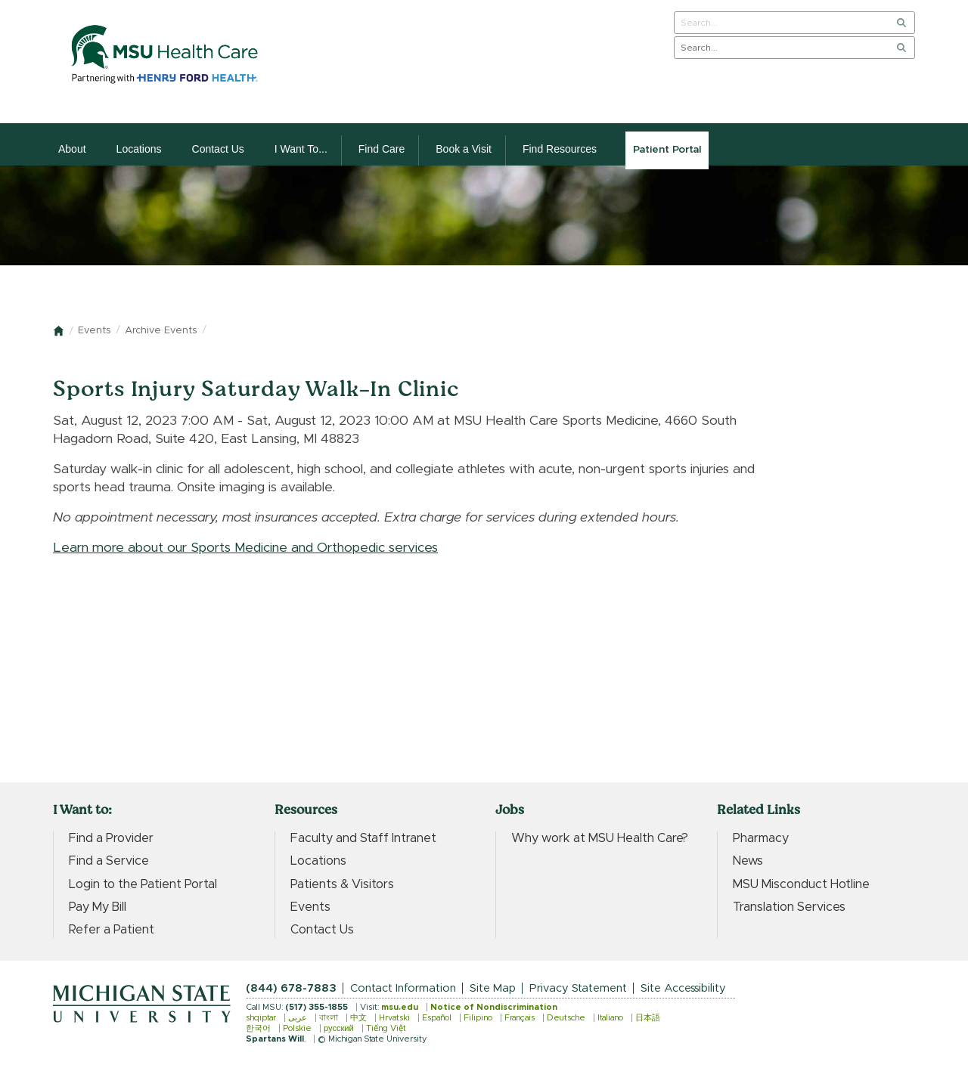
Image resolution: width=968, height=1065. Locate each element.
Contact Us (218, 149)
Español (436, 1018)
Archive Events (161, 331)
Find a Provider (111, 838)
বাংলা (328, 1018)
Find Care (381, 149)
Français (519, 1018)
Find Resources (560, 149)
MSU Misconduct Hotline (801, 884)
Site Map (493, 988)
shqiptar (261, 1018)
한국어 (258, 1028)
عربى (297, 1018)
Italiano (610, 1018)
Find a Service (109, 861)
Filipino (478, 1018)
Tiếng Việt (386, 1028)
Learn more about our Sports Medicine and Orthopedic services (245, 548)
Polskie (297, 1028)
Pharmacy (761, 838)
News (748, 861)
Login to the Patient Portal (143, 884)
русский (339, 1028)
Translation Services (789, 907)
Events (94, 331)
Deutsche (566, 1018)
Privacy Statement (578, 988)
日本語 (647, 1018)
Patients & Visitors (342, 884)
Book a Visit (464, 149)
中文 (358, 1018)
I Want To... (301, 149)
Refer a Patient (111, 930)
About (72, 149)
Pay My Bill (97, 907)
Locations (139, 149)
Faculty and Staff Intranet (363, 838)
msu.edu (399, 1007)
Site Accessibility (683, 988)
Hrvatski (394, 1018)
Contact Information (403, 988)
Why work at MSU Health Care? (599, 838)
